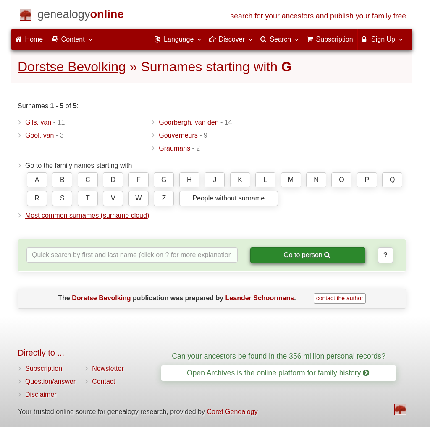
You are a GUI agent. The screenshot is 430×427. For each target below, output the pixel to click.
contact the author (339, 298)
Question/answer (50, 381)
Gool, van (39, 135)
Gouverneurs (178, 135)
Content (71, 39)
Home (29, 39)
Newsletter (108, 368)
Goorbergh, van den (188, 122)
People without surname (228, 198)
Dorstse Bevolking (72, 66)
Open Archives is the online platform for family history (278, 373)
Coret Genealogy (232, 411)
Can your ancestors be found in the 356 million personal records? (278, 356)
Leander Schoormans (259, 298)
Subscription (43, 368)
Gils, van (38, 122)
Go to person (306, 254)
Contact (103, 381)
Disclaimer (41, 394)
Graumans (174, 148)
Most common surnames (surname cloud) (87, 215)
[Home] (80, 15)
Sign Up (382, 39)
